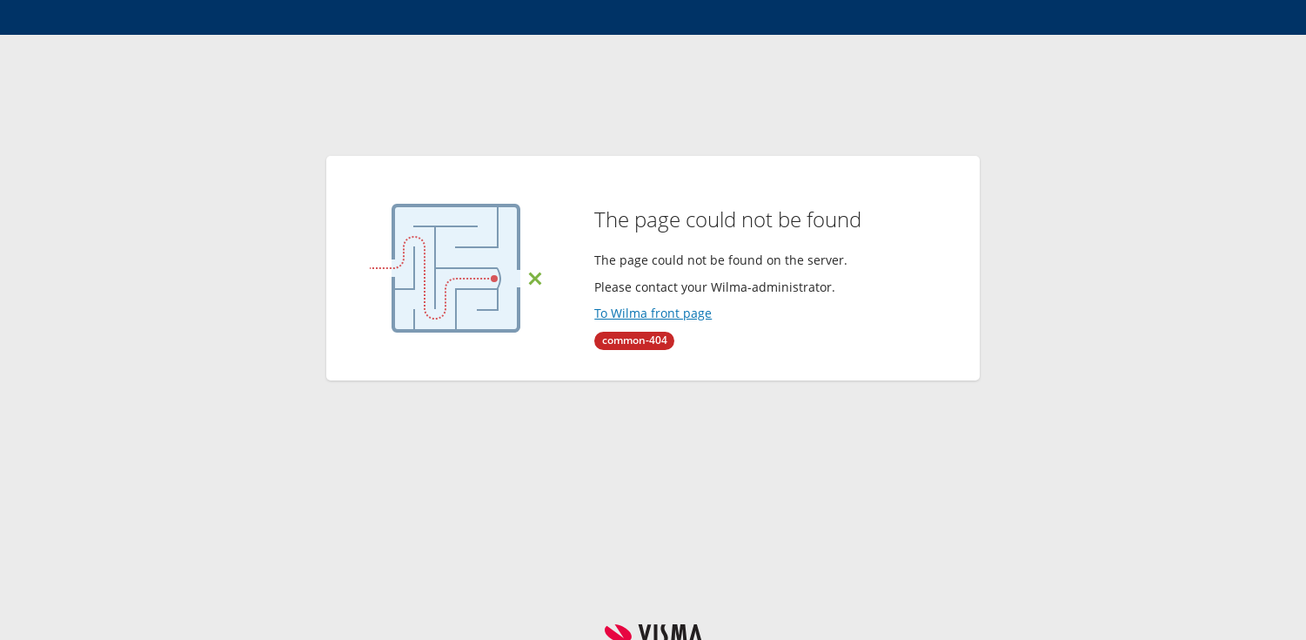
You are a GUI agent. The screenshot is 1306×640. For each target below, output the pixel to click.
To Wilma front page (653, 313)
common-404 (634, 340)
